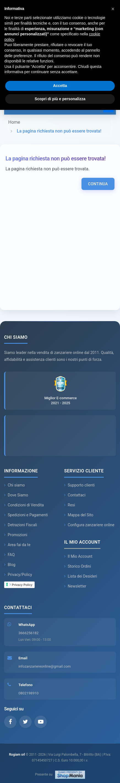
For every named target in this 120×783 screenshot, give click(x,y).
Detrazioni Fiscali (20, 525)
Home (14, 122)
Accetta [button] (60, 85)
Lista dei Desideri (80, 576)
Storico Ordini (77, 566)
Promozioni (15, 535)
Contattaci (75, 495)
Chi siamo (14, 485)
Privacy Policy (21, 584)
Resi (69, 505)
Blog (9, 564)
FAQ (9, 554)
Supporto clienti (79, 485)
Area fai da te (17, 545)
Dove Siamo (16, 495)
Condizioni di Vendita (24, 505)
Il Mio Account (78, 556)
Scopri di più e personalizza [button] (60, 99)
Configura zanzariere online (89, 525)
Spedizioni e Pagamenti (26, 515)
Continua (98, 184)
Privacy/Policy (18, 574)
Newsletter (75, 586)
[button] (112, 8)
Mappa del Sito (78, 515)
